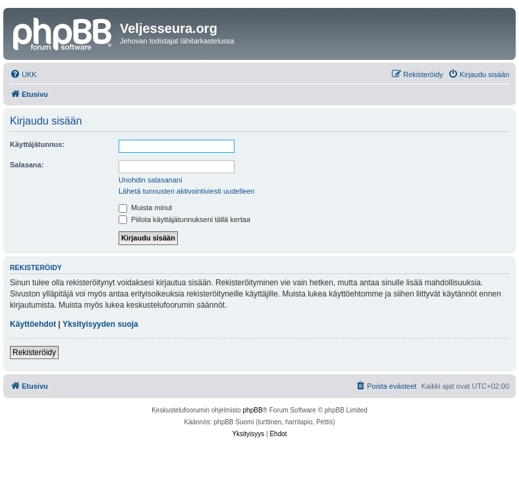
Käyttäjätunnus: (37, 144)
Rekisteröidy (34, 352)
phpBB (253, 410)
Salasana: (26, 165)
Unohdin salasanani (150, 180)
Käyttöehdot (33, 324)
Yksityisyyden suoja (100, 324)
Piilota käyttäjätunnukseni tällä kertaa (184, 219)
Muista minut (145, 207)
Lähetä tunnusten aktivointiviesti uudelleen (187, 191)
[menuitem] (23, 74)
